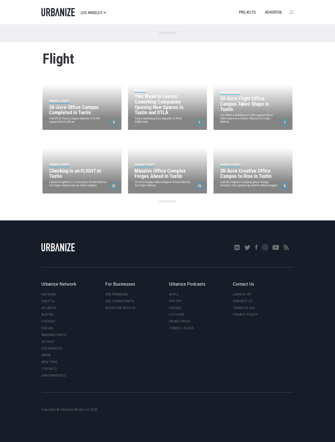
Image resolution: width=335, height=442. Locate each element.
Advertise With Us (120, 308)
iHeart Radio (179, 321)
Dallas (47, 328)
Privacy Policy (245, 314)
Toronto (49, 368)
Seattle (48, 301)
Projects (247, 12)
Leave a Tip (242, 294)
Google (175, 308)
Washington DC (54, 335)
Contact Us (243, 301)
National (49, 294)
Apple (174, 294)
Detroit (48, 342)
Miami (46, 355)
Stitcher (176, 314)
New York (49, 362)
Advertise (273, 12)
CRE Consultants (119, 301)
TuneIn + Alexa (181, 328)
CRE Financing (116, 294)
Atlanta (48, 308)
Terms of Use (244, 308)
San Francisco (53, 375)
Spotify (175, 301)
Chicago (48, 321)
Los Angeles (93, 13)
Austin (47, 314)
